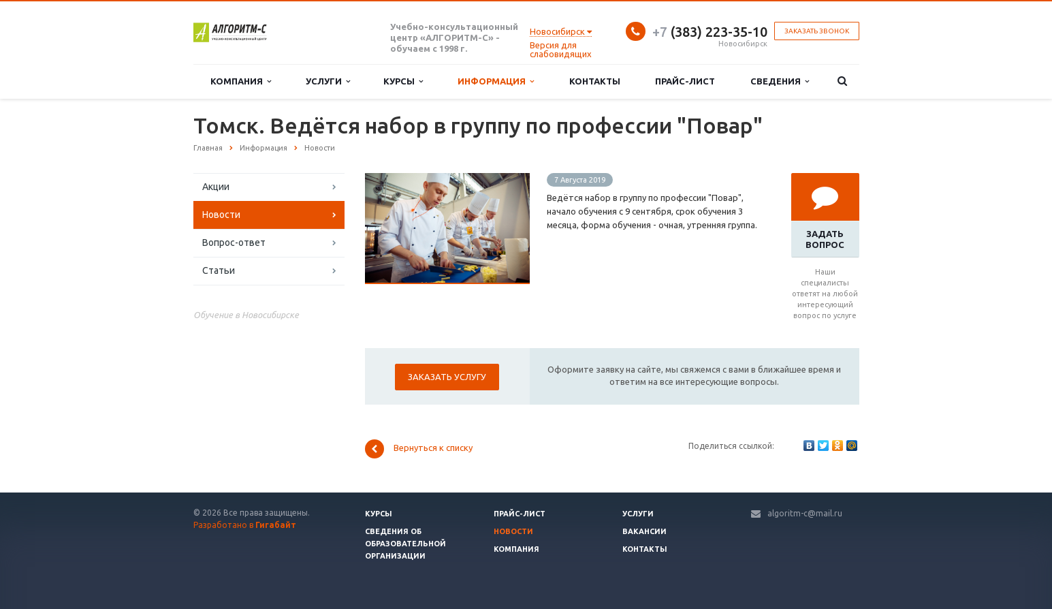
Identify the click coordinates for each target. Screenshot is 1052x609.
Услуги (328, 81)
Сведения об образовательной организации (405, 543)
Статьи (218, 270)
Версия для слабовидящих (561, 49)
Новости (221, 214)
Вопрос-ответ (234, 242)
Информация (496, 81)
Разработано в (244, 524)
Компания (240, 81)
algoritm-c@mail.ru (804, 513)
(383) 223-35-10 (709, 32)
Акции (215, 186)
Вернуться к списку (419, 448)
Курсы (403, 81)
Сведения (779, 81)
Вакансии (644, 531)
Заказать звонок (816, 31)
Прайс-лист (685, 81)
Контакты (594, 81)
